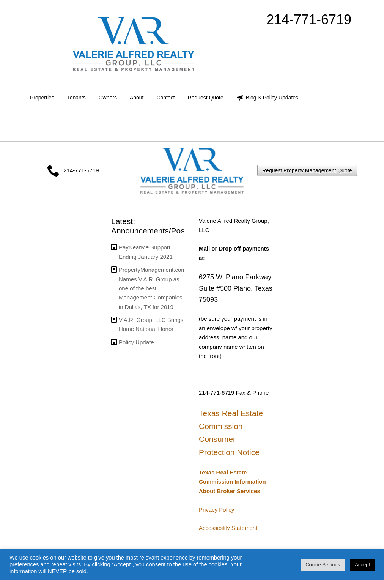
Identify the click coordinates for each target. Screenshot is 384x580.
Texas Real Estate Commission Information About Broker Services (232, 481)
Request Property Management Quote (307, 170)
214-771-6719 (308, 19)
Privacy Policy (216, 509)
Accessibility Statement (228, 528)
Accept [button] (362, 564)
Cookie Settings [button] (322, 564)
